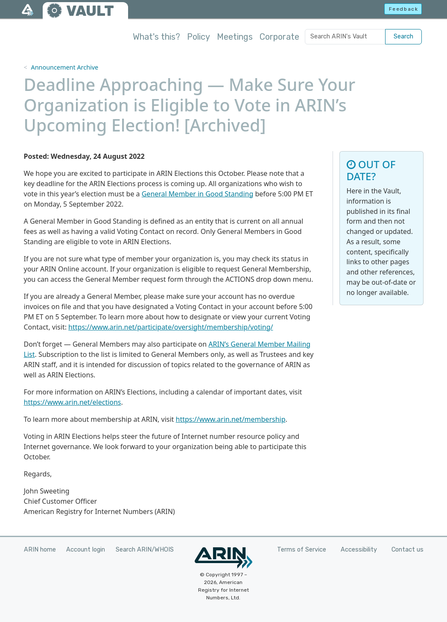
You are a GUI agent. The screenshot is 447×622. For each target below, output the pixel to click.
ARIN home (40, 549)
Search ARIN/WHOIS (145, 549)
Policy (198, 37)
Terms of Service (301, 549)
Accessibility (359, 549)
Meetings (235, 37)
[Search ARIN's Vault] (345, 36)
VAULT (90, 11)
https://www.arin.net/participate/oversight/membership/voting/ (170, 327)
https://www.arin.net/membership (231, 419)
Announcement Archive (64, 67)
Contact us (407, 549)
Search (403, 36)
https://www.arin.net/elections (72, 402)
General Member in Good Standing (198, 194)
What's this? (156, 37)
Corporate (279, 37)
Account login (85, 549)
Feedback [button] (403, 9)
